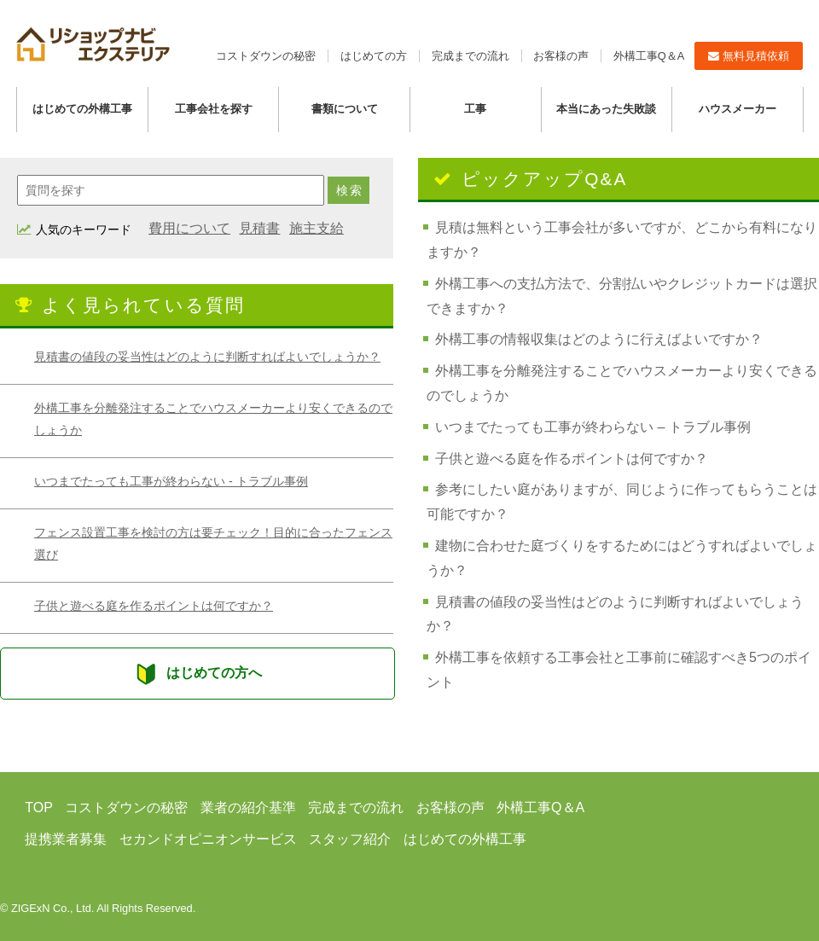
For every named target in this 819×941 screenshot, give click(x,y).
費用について (189, 228)
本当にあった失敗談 (606, 108)
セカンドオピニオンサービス (208, 839)
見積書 (259, 228)
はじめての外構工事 (82, 108)
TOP (39, 807)
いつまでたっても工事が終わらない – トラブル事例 (593, 427)
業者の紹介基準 (248, 807)
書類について (344, 108)
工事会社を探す (214, 108)
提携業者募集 (66, 839)
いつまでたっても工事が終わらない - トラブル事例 (171, 481)
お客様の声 (561, 55)
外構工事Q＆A (649, 55)
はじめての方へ (197, 673)
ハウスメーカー (737, 108)
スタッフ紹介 (350, 839)
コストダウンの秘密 (266, 55)
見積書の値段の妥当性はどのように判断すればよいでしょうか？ (207, 356)
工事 (475, 108)
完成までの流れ (470, 55)
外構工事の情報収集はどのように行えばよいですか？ (599, 339)
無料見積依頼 (748, 55)
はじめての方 (373, 55)
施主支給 (316, 228)
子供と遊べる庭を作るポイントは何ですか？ (153, 606)
